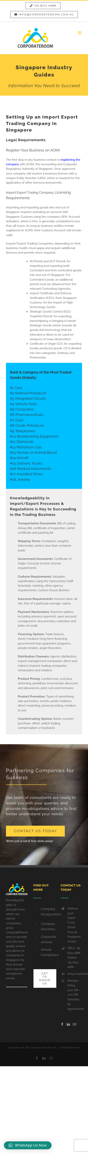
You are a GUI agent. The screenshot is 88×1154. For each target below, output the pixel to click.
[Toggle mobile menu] (80, 33)
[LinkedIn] (68, 1024)
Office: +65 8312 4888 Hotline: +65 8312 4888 (73, 957)
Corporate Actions (48, 939)
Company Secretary (48, 926)
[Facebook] (62, 1024)
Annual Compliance (48, 952)
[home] (16, 885)
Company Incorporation (48, 911)
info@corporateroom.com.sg (74, 973)
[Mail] (74, 1024)
